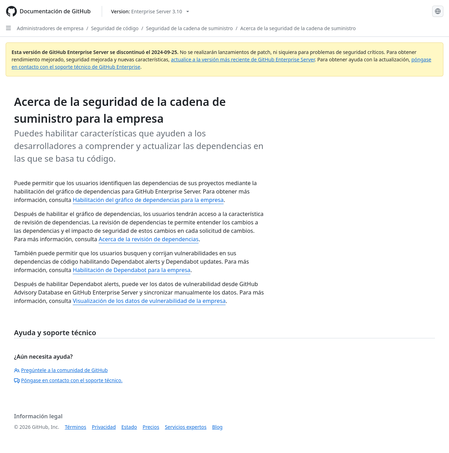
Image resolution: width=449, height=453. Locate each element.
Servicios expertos (186, 427)
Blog (217, 427)
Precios (151, 427)
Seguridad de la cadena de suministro (189, 28)
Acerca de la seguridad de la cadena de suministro (298, 28)
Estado (129, 427)
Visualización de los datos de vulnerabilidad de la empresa (149, 301)
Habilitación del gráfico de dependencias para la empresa (148, 200)
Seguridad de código (115, 28)
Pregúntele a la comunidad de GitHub (61, 370)
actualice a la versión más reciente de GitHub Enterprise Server (243, 59)
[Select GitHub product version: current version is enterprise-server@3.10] (150, 11)
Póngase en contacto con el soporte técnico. (68, 380)
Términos (75, 427)
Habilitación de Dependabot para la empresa (131, 270)
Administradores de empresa (50, 28)
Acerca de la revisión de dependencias (149, 239)
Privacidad (104, 427)
